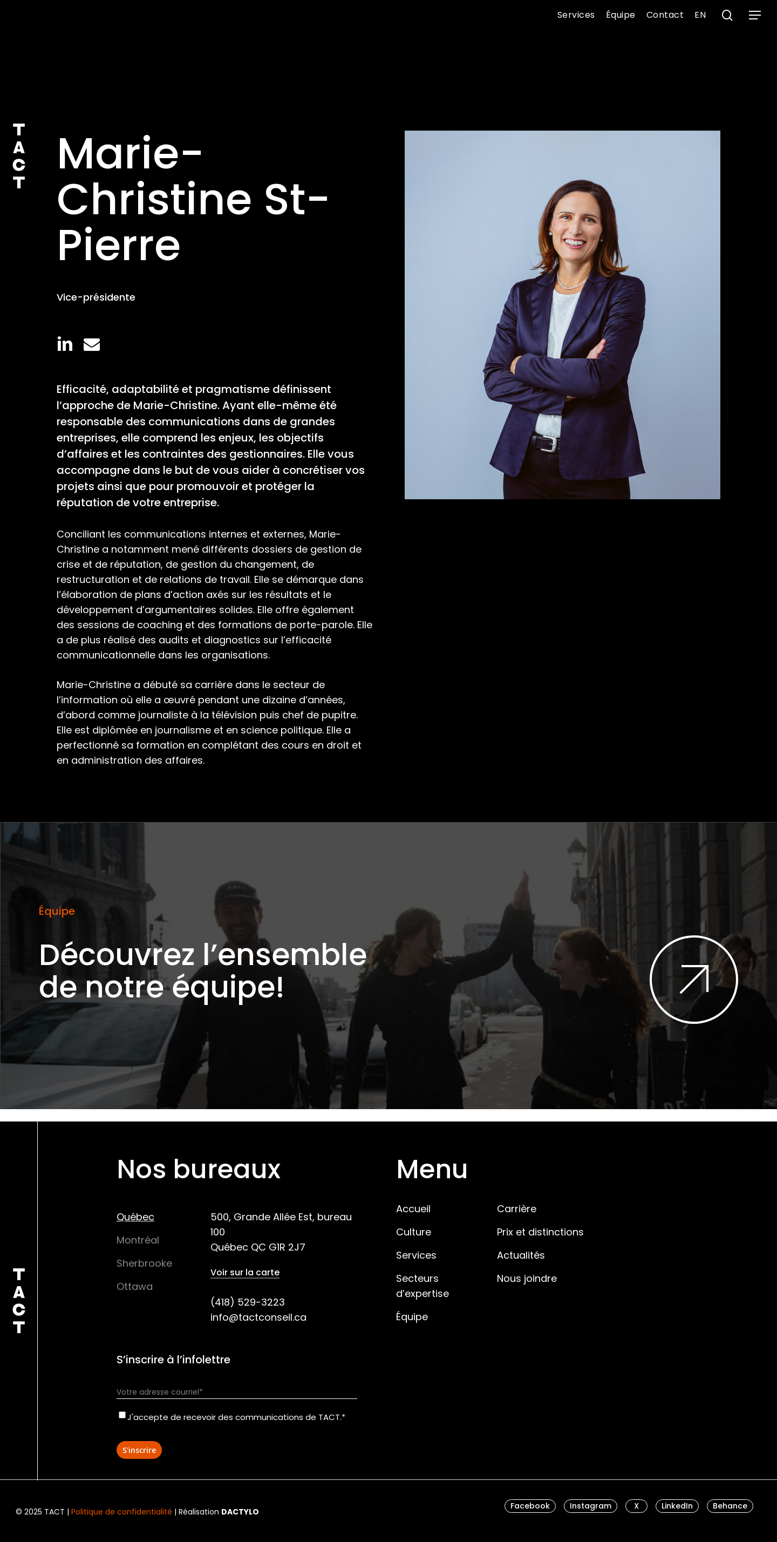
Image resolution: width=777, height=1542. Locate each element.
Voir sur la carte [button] (245, 1273)
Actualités (521, 1255)
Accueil (413, 1208)
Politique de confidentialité (121, 1511)
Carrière (516, 1208)
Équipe (412, 1316)
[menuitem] (700, 15)
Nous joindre (527, 1278)
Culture (413, 1232)
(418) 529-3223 (247, 1302)
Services (416, 1255)
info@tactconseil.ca (258, 1317)
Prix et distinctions (540, 1232)
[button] (755, 15)
